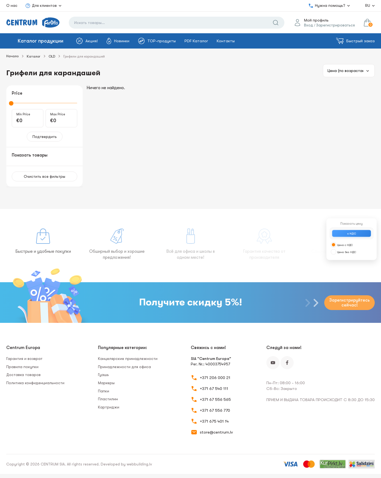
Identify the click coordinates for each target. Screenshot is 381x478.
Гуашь (103, 374)
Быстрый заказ (355, 41)
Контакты (226, 40)
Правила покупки (22, 367)
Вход (308, 25)
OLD (52, 56)
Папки (103, 391)
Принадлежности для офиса (124, 367)
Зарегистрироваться (335, 25)
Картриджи (108, 407)
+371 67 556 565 (215, 399)
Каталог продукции (40, 41)
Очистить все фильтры (44, 176)
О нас (11, 5)
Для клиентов (41, 5)
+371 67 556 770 (215, 410)
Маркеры (106, 383)
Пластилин (108, 399)
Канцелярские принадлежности (127, 358)
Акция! (87, 41)
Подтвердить (44, 136)
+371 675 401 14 (214, 421)
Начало (12, 56)
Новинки (117, 41)
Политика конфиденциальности (35, 383)
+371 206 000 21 (215, 377)
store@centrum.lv (216, 432)
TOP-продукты (157, 41)
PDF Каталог (196, 40)
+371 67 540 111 (214, 388)
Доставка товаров (23, 374)
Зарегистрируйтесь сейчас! (349, 303)
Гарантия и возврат (24, 358)
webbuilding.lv (139, 464)
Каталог (33, 56)
